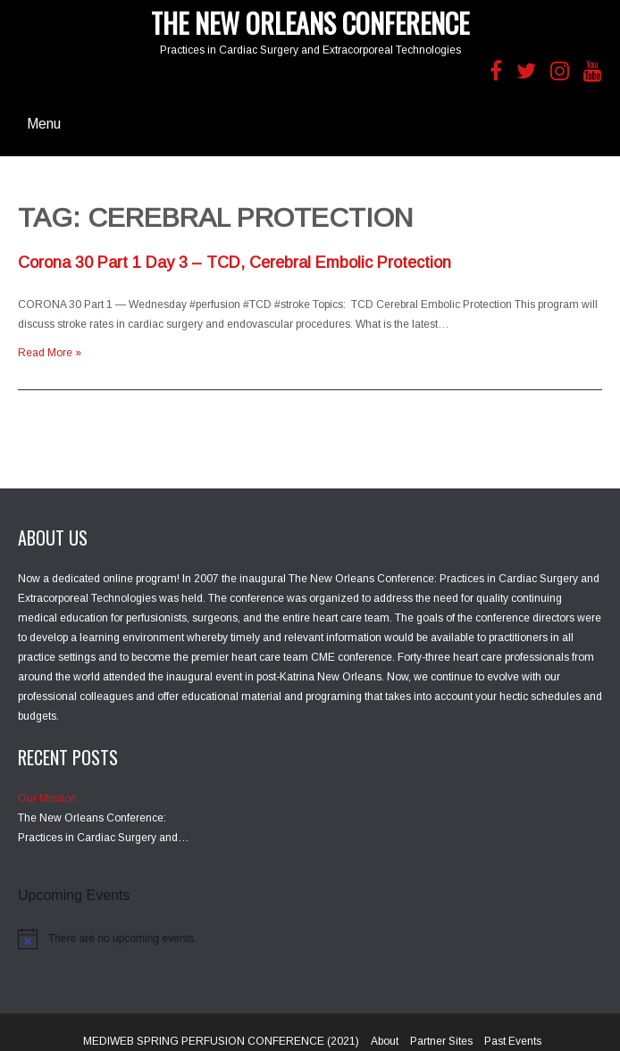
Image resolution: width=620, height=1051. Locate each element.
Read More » (49, 352)
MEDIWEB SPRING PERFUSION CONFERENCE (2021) (221, 1041)
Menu (44, 123)
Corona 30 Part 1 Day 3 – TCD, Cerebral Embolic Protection (234, 262)
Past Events (512, 1041)
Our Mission (47, 798)
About (384, 1041)
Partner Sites (441, 1041)
